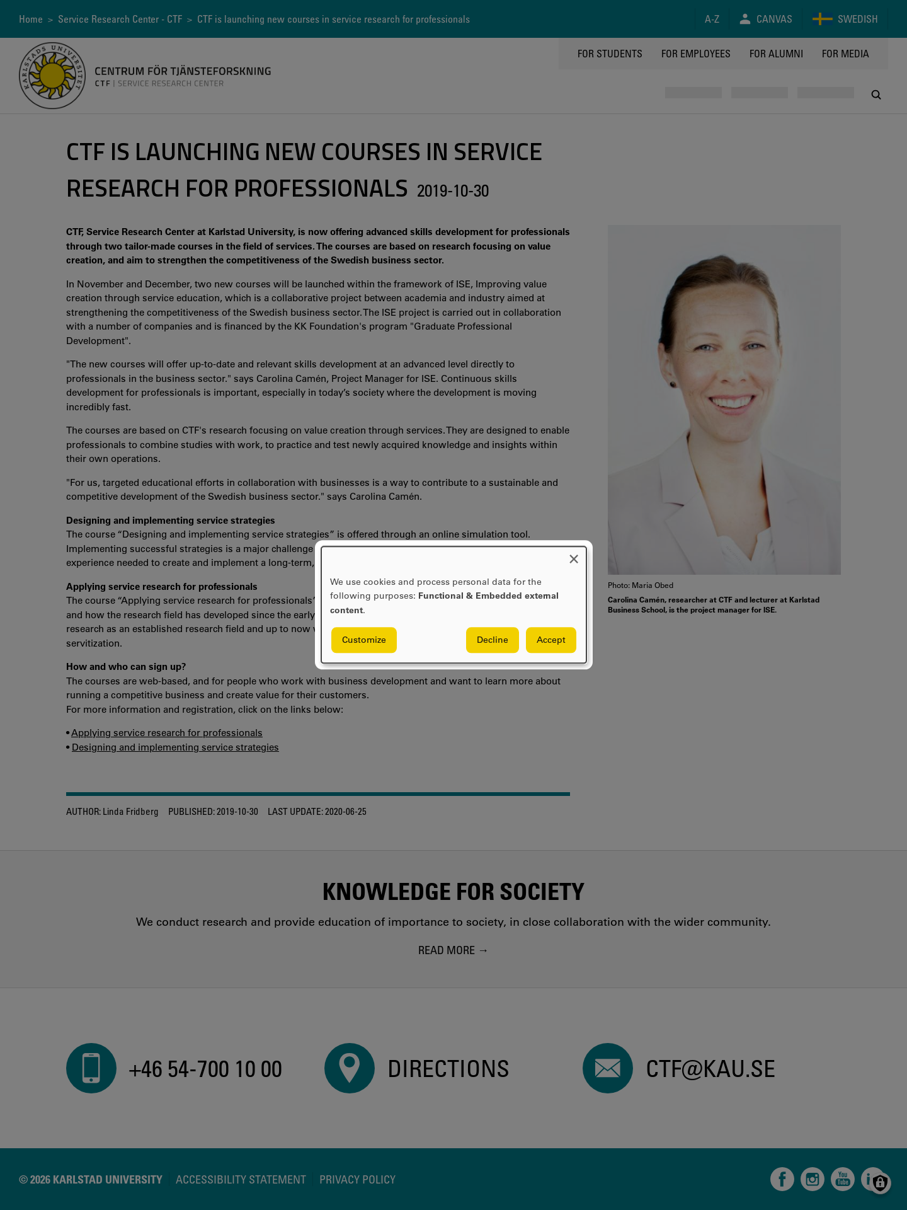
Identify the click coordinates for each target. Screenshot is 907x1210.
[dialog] (453, 604)
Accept (551, 640)
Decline (492, 640)
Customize (364, 640)
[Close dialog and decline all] (573, 554)
